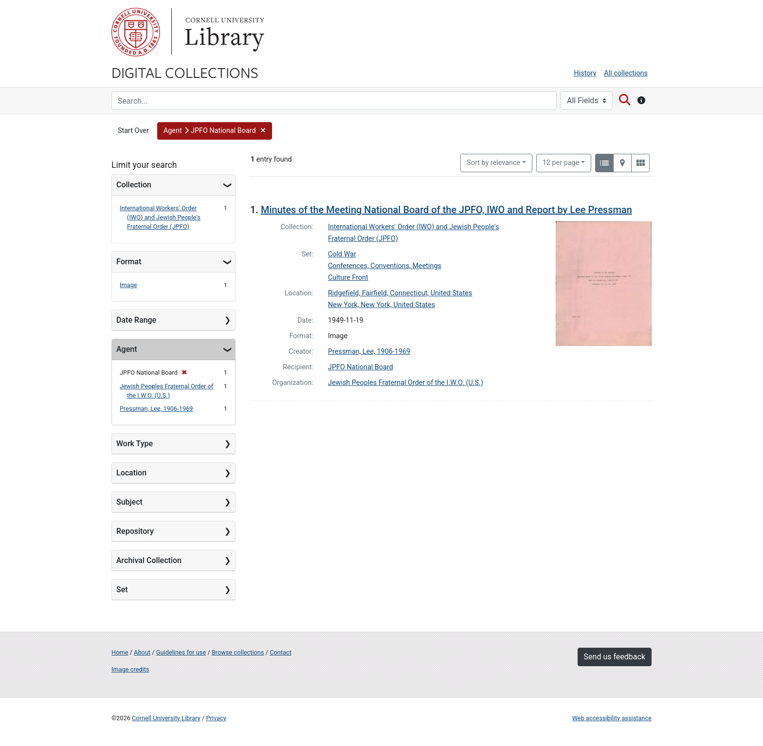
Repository (135, 531)
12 (561, 162)
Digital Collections (184, 72)
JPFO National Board (360, 367)
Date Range (136, 320)
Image (128, 285)
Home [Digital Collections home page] (119, 652)
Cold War (342, 254)
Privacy (216, 718)
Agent (126, 349)
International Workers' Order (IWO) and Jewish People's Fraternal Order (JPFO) (160, 217)
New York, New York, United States (381, 305)
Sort (493, 163)
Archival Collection (149, 560)
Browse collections (238, 652)
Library (223, 32)
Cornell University (135, 32)
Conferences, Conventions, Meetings (384, 266)
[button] (214, 131)
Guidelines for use (181, 652)
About (142, 652)
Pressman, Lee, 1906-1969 (156, 408)
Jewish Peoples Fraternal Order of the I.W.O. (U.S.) (405, 383)
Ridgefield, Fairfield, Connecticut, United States (400, 293)
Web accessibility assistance (612, 718)
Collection (133, 184)
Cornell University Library (166, 718)
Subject (129, 502)
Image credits (130, 669)
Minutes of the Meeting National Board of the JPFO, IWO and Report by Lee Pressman (446, 210)
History (585, 73)
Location (131, 472)
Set (122, 589)
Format (128, 261)
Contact (280, 652)
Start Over (133, 131)
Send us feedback (614, 656)
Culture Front (348, 277)
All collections (626, 73)
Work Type (134, 443)
